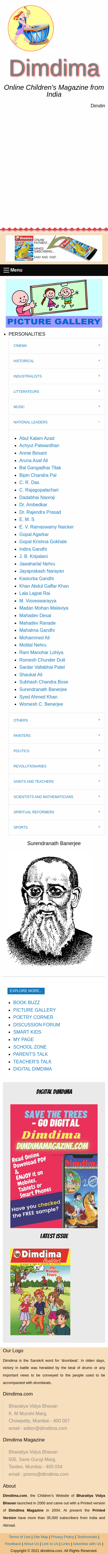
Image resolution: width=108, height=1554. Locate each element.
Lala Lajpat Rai (34, 593)
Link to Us (50, 1544)
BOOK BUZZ (26, 1002)
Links (65, 1544)
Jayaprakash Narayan (41, 571)
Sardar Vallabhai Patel (42, 667)
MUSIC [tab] (19, 407)
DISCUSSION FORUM (36, 1024)
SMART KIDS (27, 1032)
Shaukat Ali (30, 674)
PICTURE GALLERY (34, 1010)
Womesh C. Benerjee (41, 704)
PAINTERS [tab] (22, 736)
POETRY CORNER (33, 1017)
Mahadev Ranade (37, 623)
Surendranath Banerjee (43, 689)
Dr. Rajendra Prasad (40, 512)
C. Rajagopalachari (38, 490)
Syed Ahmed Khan (38, 696)
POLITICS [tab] (21, 751)
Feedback (13, 1544)
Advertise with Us (87, 1544)
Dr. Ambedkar (33, 504)
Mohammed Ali (34, 637)
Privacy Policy (62, 1537)
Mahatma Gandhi (37, 630)
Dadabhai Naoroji (37, 497)
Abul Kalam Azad (36, 438)
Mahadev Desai (35, 615)
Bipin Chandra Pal (37, 475)
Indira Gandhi (33, 549)
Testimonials (87, 1537)
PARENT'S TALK (30, 1054)
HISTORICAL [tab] (24, 361)
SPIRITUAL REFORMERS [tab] (34, 812)
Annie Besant (33, 453)
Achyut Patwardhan (39, 445)
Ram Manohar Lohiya (41, 652)
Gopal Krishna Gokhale (43, 541)
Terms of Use (20, 1537)
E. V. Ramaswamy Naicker (46, 526)
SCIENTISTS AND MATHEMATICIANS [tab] (43, 797)
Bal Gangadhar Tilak (40, 467)
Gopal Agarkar (34, 534)
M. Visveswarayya (37, 600)
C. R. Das (29, 482)
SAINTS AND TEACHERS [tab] (34, 782)
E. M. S (26, 519)
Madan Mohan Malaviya (43, 608)
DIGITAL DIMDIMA (32, 1068)
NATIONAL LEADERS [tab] (31, 422)
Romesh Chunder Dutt (42, 660)
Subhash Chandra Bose (43, 681)
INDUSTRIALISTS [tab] (28, 376)
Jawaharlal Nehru (37, 563)
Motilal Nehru (32, 644)
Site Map (40, 1537)
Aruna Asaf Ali (33, 460)
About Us (31, 1544)
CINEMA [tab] (20, 346)
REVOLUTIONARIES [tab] (30, 766)
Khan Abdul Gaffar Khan (44, 586)
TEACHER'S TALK (32, 1061)
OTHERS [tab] (21, 720)
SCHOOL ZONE (30, 1047)
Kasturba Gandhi (36, 578)
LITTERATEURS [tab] (26, 392)
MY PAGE (23, 1039)
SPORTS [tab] (21, 827)
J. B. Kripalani (33, 556)
